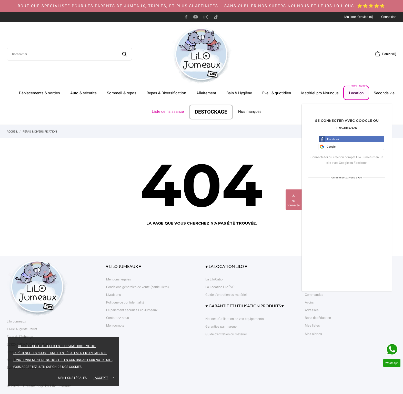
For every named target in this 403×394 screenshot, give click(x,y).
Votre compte (320, 266)
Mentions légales (72, 378)
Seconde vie (384, 93)
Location (358, 90)
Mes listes (312, 325)
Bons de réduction (318, 318)
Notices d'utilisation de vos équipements (234, 319)
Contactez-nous (117, 318)
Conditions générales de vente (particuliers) (137, 287)
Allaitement (206, 93)
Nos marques (249, 111)
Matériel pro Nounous (320, 93)
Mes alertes (313, 334)
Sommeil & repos (121, 93)
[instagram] (206, 17)
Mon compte (115, 325)
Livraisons (113, 295)
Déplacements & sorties (39, 93)
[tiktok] (216, 17)
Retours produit (316, 287)
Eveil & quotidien (276, 93)
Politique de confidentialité (125, 302)
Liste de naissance (168, 111)
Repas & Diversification (166, 93)
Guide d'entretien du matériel (226, 295)
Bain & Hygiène (239, 93)
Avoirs (309, 302)
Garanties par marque (221, 326)
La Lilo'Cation (214, 279)
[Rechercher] (69, 54)
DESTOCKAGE (211, 112)
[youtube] (195, 17)
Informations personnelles (324, 279)
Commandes (314, 295)
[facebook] (186, 17)
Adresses (312, 310)
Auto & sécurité (83, 93)
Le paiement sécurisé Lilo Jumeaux (131, 310)
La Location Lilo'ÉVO (220, 287)
